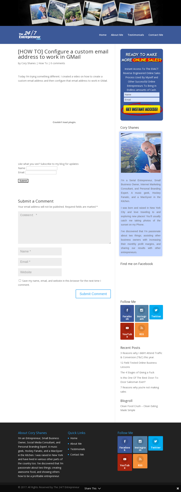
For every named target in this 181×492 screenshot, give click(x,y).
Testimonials (136, 35)
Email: (21, 172)
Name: (22, 168)
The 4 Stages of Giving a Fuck (137, 372)
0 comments (58, 63)
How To (43, 63)
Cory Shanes (28, 63)
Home (102, 35)
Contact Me (155, 35)
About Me (117, 35)
